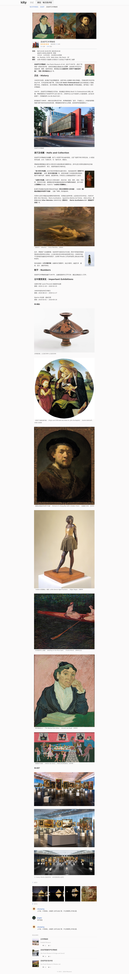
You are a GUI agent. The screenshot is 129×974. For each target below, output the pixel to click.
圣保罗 (42, 7)
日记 (32, 2)
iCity (24, 2)
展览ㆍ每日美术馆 (44, 2)
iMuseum (69, 971)
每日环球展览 (34, 7)
